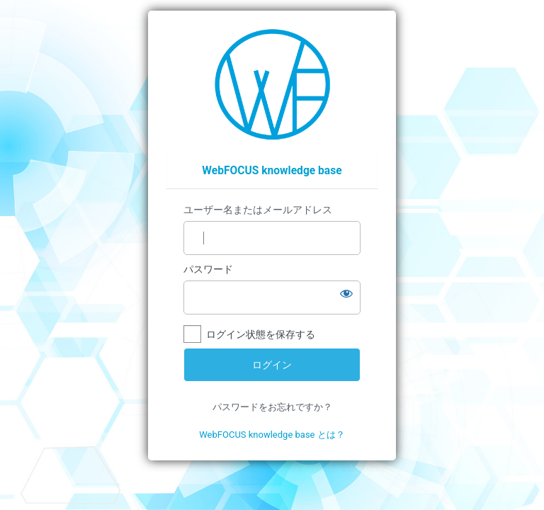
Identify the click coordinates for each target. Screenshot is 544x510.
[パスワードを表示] (346, 293)
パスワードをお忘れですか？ (272, 407)
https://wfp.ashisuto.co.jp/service (272, 84)
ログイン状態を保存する (260, 334)
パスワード (208, 269)
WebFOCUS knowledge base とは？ (271, 434)
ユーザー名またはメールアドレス (257, 209)
